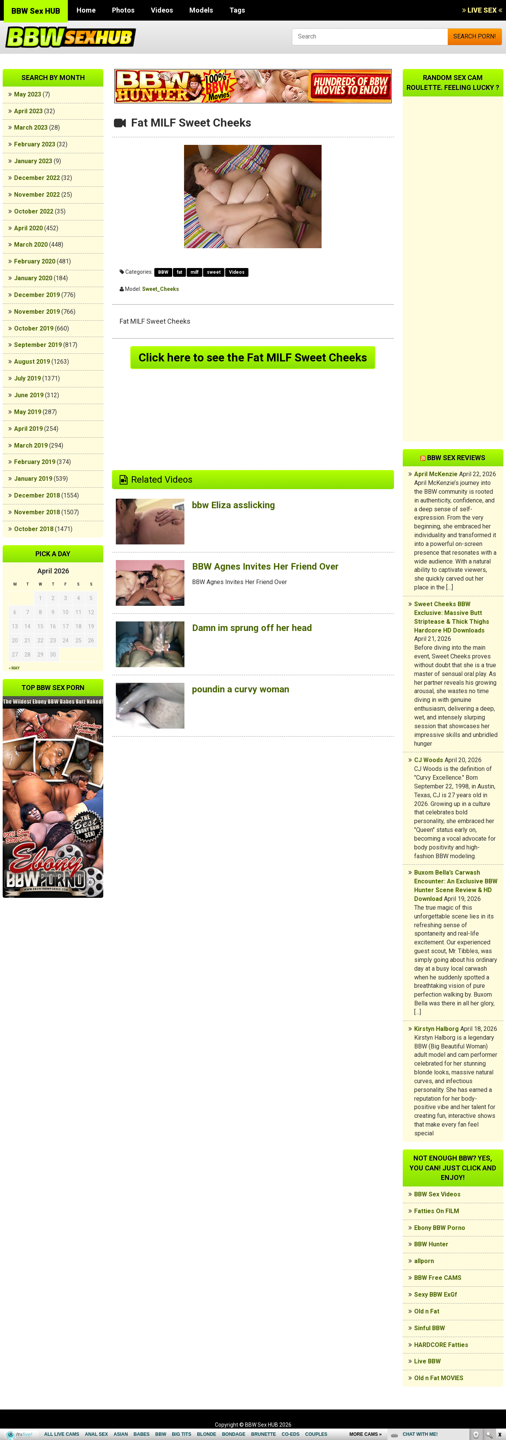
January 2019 (33, 478)
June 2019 (28, 395)
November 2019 (37, 311)
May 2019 (27, 412)
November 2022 (37, 194)
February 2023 (34, 144)
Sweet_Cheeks (160, 289)
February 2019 (34, 462)
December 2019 (37, 295)
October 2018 (33, 529)
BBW (163, 272)
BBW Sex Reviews (456, 458)
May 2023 (27, 94)
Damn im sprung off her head (252, 628)
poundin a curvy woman (240, 689)
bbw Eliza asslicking (233, 505)
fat (179, 272)
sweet (214, 272)
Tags (237, 10)
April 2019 (28, 428)
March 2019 (31, 445)
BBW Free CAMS (437, 1277)
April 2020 (28, 228)
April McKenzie (436, 474)
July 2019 (27, 378)
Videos (162, 10)
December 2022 (37, 177)
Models (201, 10)
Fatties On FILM (436, 1211)
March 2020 (31, 244)
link (499, 1321)
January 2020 (33, 278)
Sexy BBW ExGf (435, 1294)
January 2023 (33, 161)
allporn (424, 1261)
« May (14, 668)
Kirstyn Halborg (436, 1028)
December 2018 (37, 495)
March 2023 (31, 127)
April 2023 (28, 111)
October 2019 (33, 328)
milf (195, 272)
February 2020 (34, 261)
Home (86, 10)
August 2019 (32, 361)
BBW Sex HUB (35, 11)
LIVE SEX (482, 10)
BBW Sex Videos (437, 1194)
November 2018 (37, 512)
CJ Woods (428, 760)
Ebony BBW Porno (439, 1227)
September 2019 (38, 344)
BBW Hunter (431, 1244)
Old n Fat (426, 1311)
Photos (123, 10)
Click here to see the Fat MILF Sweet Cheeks (253, 357)
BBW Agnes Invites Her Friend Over (265, 566)
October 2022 (33, 211)
